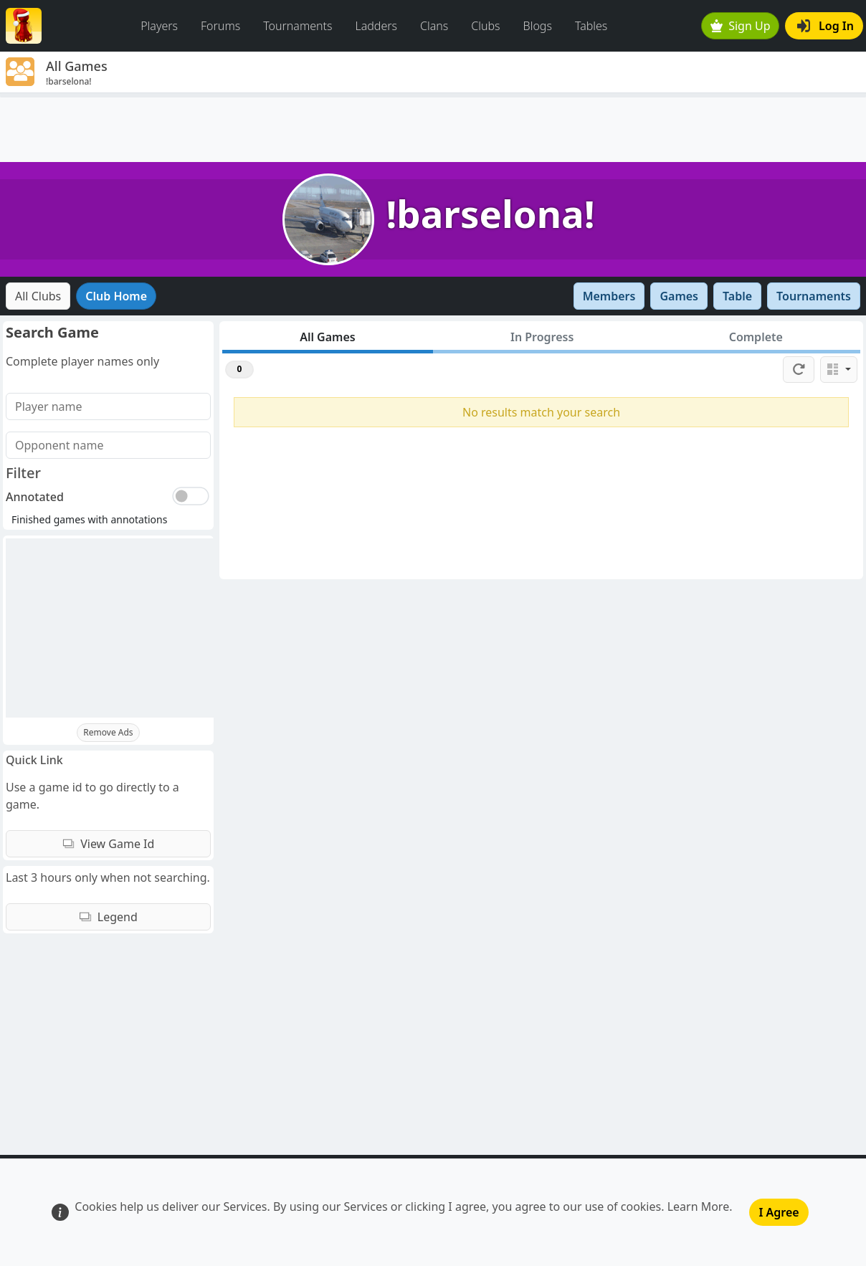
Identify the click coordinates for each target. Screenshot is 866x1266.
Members (609, 296)
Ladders (376, 26)
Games (679, 296)
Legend (108, 917)
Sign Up (740, 26)
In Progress (542, 337)
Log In (825, 26)
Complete (756, 337)
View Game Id (108, 844)
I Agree (778, 1212)
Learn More (698, 1206)
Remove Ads (108, 732)
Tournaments (297, 26)
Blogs (537, 26)
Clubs (485, 26)
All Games (328, 337)
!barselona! (490, 213)
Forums (220, 26)
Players (159, 26)
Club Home (116, 296)
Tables (591, 26)
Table (737, 296)
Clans (434, 26)
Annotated (35, 497)
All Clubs (38, 296)
